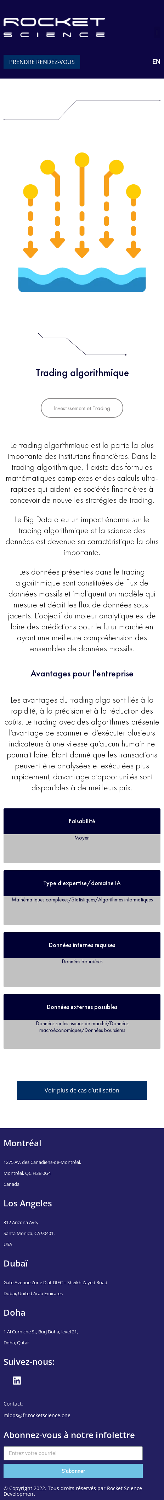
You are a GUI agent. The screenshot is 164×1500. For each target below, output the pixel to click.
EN (156, 61)
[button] (157, 32)
